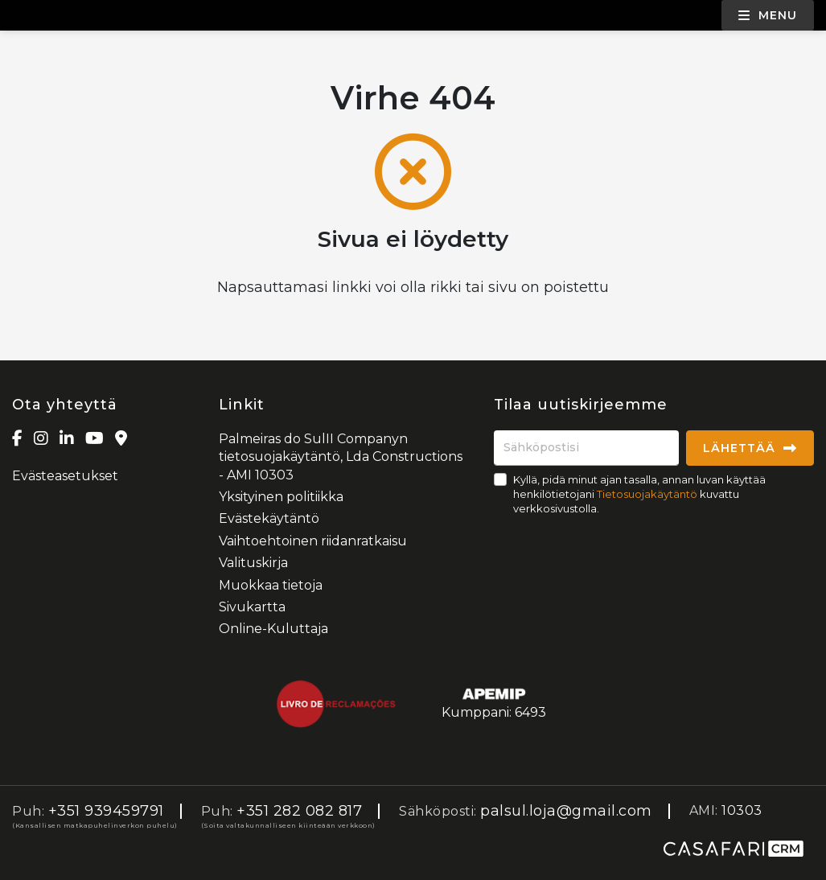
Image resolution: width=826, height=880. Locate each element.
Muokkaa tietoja (271, 585)
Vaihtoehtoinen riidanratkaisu (313, 541)
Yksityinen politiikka (281, 496)
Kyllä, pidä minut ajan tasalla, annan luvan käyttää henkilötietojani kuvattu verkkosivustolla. (639, 494)
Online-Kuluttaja (273, 628)
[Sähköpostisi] (586, 448)
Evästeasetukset (65, 475)
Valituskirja (253, 562)
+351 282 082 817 (299, 811)
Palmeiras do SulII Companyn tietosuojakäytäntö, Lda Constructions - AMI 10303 (340, 457)
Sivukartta (252, 607)
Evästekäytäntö (269, 518)
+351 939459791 (106, 811)
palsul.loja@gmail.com (566, 811)
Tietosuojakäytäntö (647, 493)
